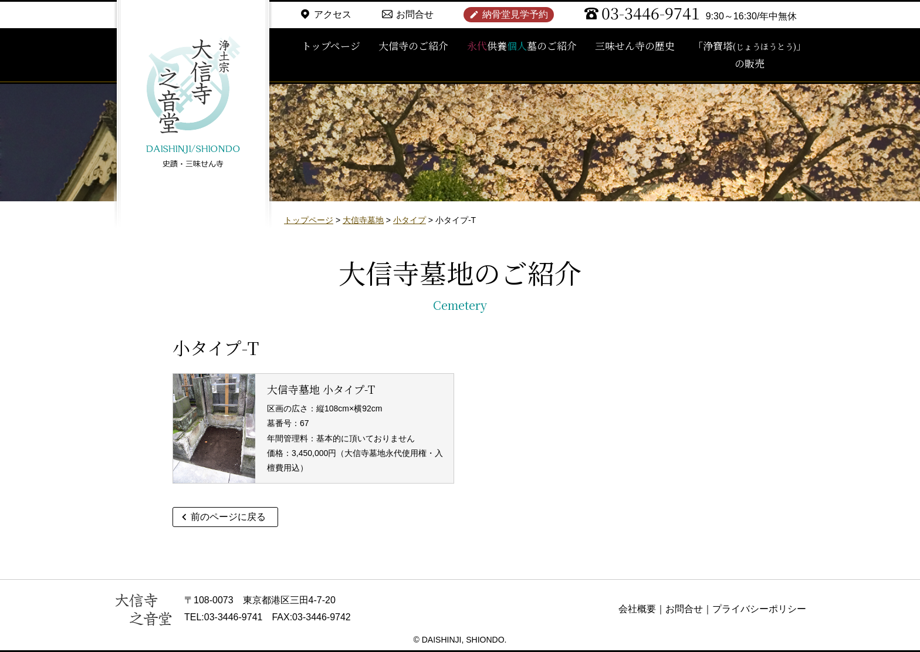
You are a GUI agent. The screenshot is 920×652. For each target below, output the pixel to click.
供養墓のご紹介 (522, 45)
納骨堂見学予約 (515, 14)
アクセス (332, 14)
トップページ (331, 45)
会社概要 (637, 609)
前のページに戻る (228, 517)
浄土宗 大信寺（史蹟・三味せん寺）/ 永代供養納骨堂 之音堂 (193, 102)
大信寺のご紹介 (413, 45)
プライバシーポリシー (759, 609)
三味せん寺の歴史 (635, 45)
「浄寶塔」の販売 (749, 54)
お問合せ (415, 14)
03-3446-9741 (650, 13)
